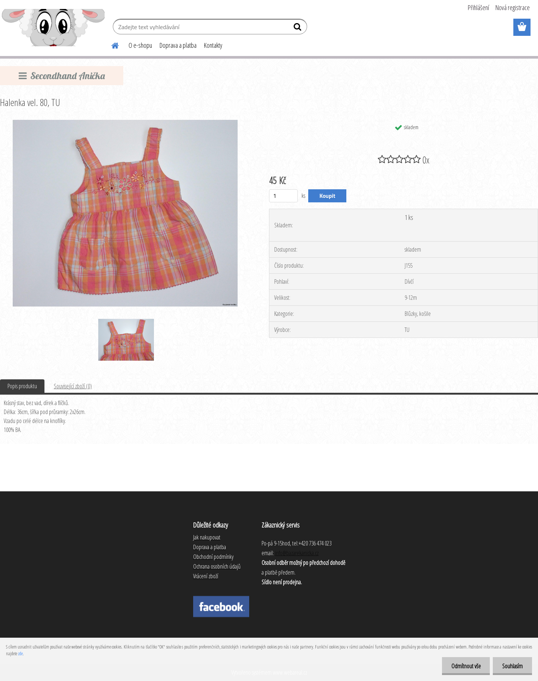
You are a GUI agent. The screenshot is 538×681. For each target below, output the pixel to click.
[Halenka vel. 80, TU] (125, 123)
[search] (298, 28)
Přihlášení (478, 7)
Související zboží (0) (73, 386)
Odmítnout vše (465, 666)
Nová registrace (512, 7)
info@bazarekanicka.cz (297, 553)
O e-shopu (140, 45)
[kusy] (283, 195)
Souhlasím (512, 666)
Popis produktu (22, 386)
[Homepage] (110, 44)
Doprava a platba (178, 45)
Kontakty (213, 45)
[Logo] (53, 27)
